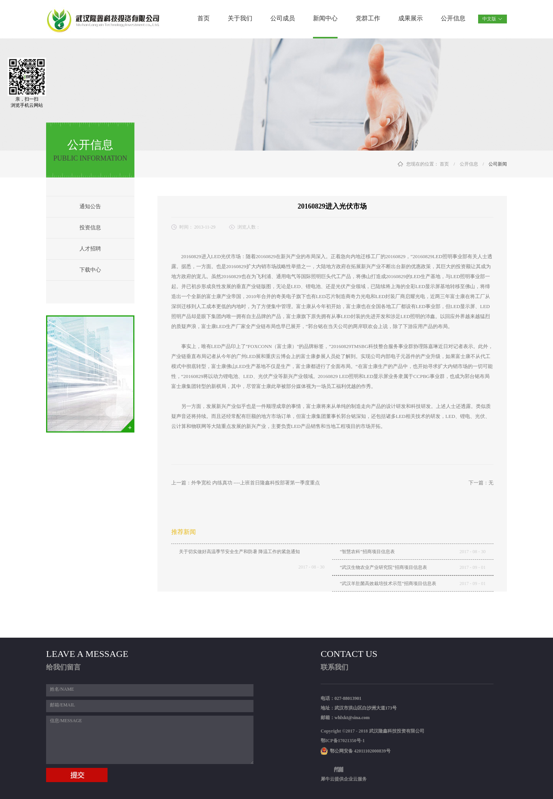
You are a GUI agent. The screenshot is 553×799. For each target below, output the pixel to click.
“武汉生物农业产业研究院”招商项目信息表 (383, 567)
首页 (203, 18)
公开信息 (469, 164)
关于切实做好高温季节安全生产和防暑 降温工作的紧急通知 (239, 551)
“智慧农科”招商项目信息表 (367, 551)
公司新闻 (497, 164)
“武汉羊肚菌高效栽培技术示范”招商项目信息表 (388, 583)
